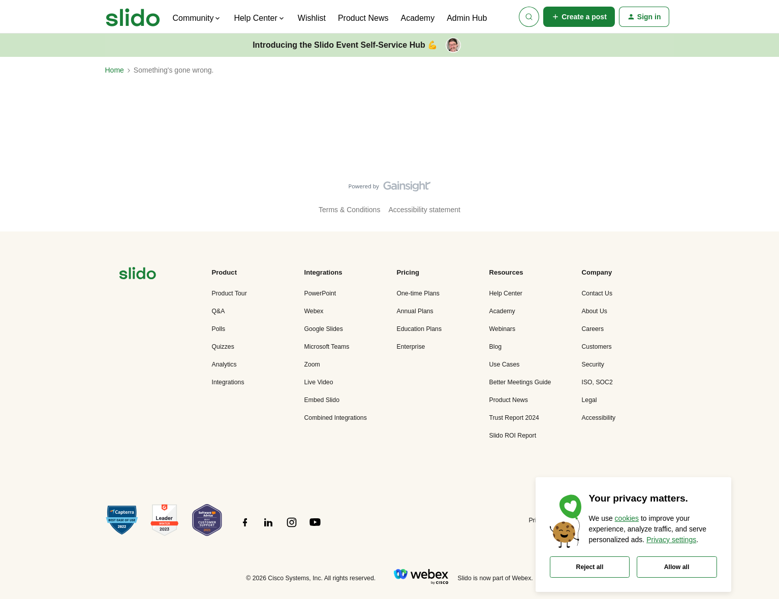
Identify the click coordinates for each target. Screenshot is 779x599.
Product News (363, 18)
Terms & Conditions (349, 210)
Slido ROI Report (513, 435)
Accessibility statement (424, 210)
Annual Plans (415, 311)
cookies (627, 518)
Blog (495, 346)
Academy (417, 18)
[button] (579, 17)
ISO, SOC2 (597, 382)
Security (593, 364)
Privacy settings (671, 540)
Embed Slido (321, 400)
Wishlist (312, 18)
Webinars (502, 328)
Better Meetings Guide (520, 382)
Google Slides (323, 328)
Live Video (318, 382)
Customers (597, 346)
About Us (594, 311)
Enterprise (411, 346)
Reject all (590, 567)
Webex (314, 311)
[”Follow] (245, 528)
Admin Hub (467, 18)
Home (114, 70)
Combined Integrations (335, 417)
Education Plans (419, 328)
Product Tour (229, 293)
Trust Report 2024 (514, 417)
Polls (219, 328)
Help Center (505, 293)
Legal (589, 400)
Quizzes (223, 346)
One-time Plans (418, 293)
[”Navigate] (137, 275)
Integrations (228, 382)
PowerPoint (320, 293)
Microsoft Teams (327, 346)
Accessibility (599, 417)
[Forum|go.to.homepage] (133, 17)
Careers (593, 328)
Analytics (224, 364)
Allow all (677, 567)
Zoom (312, 364)
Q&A (218, 311)
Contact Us (597, 293)
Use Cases (504, 364)
